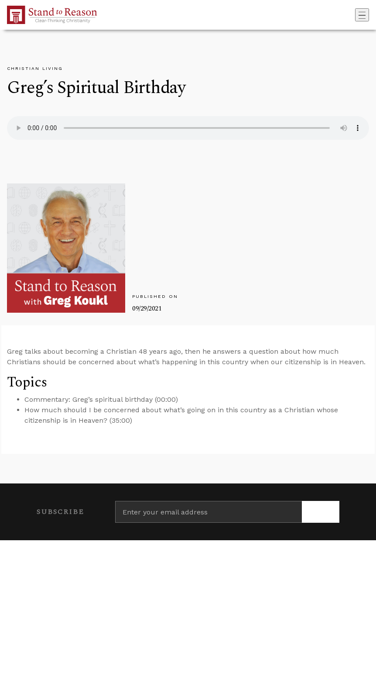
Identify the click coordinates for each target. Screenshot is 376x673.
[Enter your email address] (208, 512)
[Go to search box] (352, 14)
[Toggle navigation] (362, 14)
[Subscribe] (320, 512)
